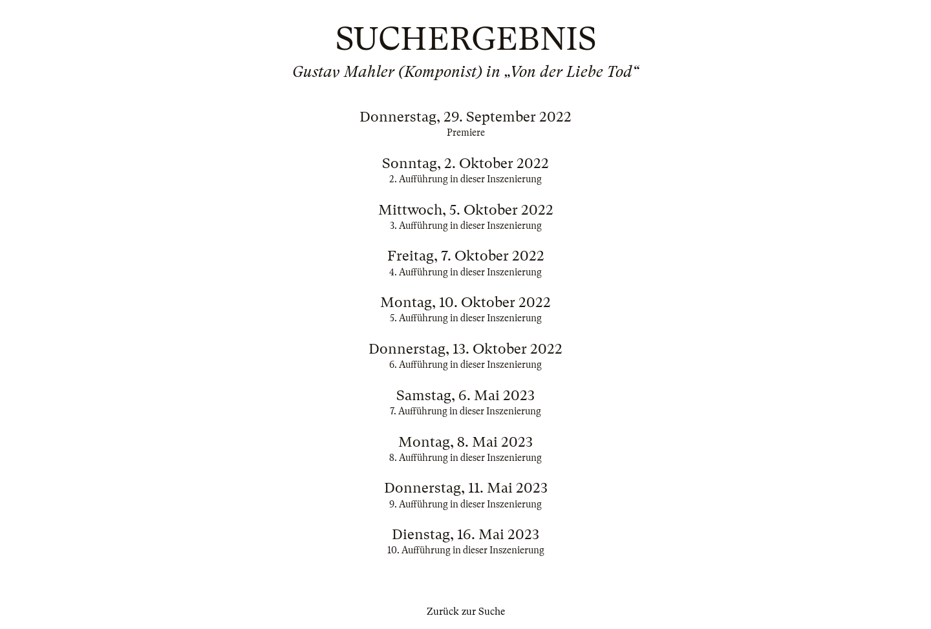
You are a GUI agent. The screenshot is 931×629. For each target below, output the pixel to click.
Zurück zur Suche (466, 611)
